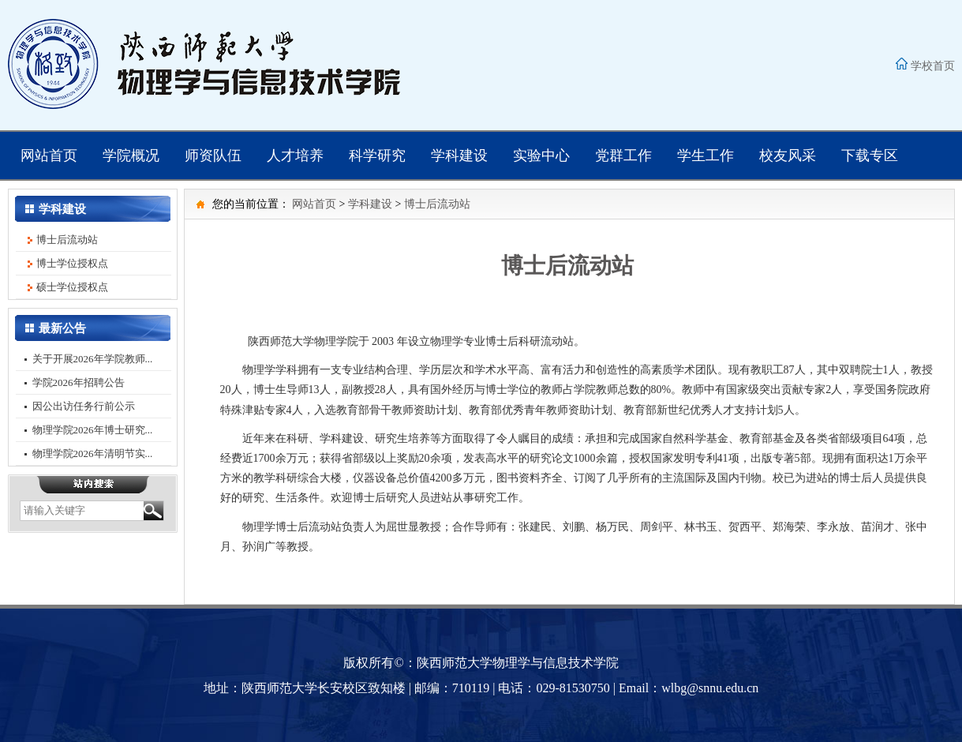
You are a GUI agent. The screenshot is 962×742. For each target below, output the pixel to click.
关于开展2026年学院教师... (92, 359)
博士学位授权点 (72, 263)
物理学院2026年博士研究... (92, 430)
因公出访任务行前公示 (83, 406)
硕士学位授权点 (72, 287)
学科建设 (459, 155)
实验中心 (541, 155)
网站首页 (49, 155)
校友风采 (787, 155)
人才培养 (295, 155)
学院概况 (131, 155)
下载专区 (869, 155)
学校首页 (933, 66)
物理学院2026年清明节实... (92, 453)
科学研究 (377, 155)
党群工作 (623, 155)
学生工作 (705, 155)
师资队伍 (213, 155)
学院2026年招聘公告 (78, 382)
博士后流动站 (67, 239)
